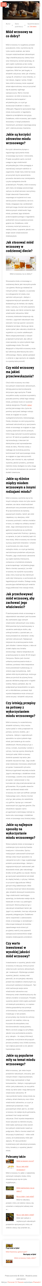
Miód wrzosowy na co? (25, 1161)
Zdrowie (33, 26)
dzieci (29, 405)
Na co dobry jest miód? (25, 1196)
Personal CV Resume (16, 1282)
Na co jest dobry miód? (25, 1214)
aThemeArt (36, 1282)
